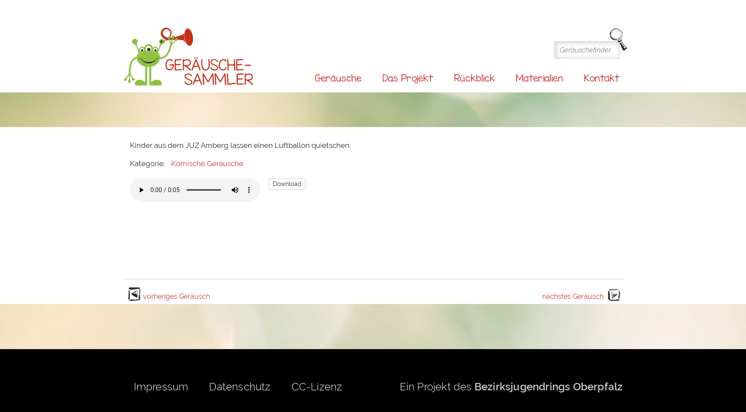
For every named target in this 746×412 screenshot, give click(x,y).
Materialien (539, 78)
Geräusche (338, 78)
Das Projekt (407, 78)
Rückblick (474, 78)
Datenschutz (239, 386)
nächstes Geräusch (572, 296)
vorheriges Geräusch (176, 296)
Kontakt (602, 78)
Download (287, 183)
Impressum (161, 386)
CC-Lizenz (317, 386)
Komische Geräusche (207, 163)
